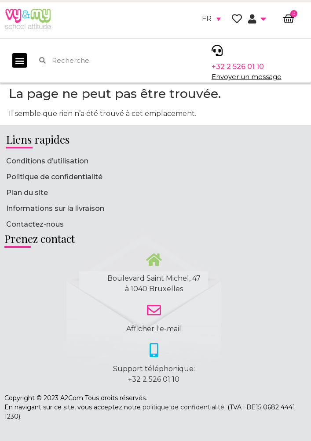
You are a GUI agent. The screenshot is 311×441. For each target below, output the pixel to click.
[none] (211, 19)
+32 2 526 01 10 (238, 66)
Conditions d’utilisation (47, 161)
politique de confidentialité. (184, 407)
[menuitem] (211, 19)
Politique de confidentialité (54, 177)
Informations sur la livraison (55, 208)
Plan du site (27, 192)
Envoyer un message (247, 76)
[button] (19, 60)
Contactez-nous (35, 224)
